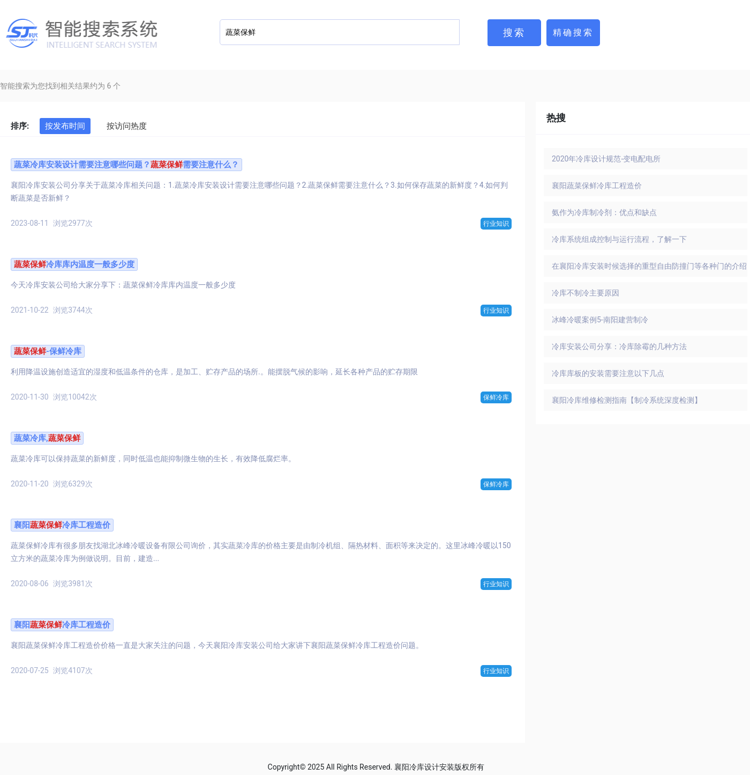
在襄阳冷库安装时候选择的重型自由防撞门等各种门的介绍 (649, 266)
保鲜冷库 (496, 397)
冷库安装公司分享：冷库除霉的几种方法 (619, 346)
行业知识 (496, 223)
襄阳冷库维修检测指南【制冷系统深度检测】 (627, 400)
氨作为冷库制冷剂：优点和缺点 (604, 212)
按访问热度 (127, 126)
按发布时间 (65, 126)
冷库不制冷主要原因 (585, 293)
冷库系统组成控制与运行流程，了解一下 (619, 239)
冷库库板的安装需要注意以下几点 (608, 373)
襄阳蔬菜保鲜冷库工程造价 (597, 185)
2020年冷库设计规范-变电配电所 (606, 158)
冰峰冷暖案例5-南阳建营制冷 (600, 319)
